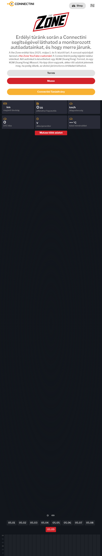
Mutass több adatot (51, 132)
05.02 (22, 522)
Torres (51, 73)
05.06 (67, 522)
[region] (51, 323)
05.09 (51, 529)
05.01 (11, 522)
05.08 (89, 522)
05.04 (45, 522)
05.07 (78, 522)
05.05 (56, 522)
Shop (80, 5)
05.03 (33, 522)
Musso (51, 80)
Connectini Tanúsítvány (51, 91)
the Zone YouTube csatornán (35, 56)
